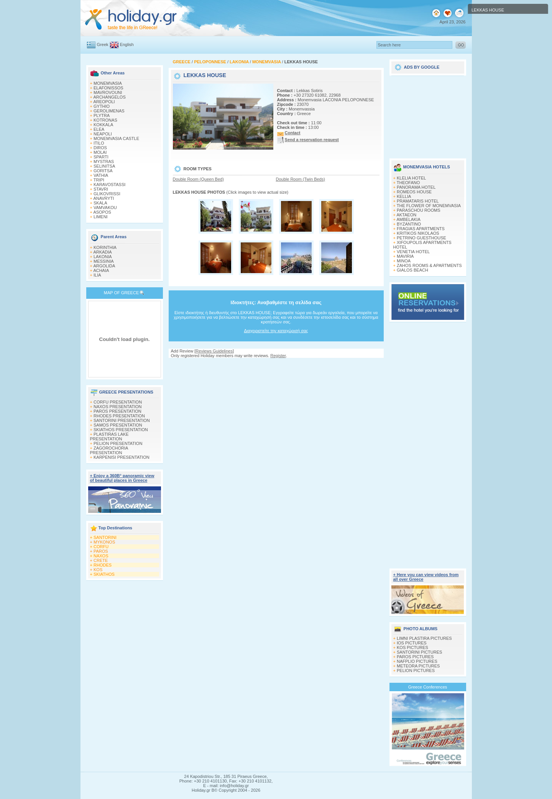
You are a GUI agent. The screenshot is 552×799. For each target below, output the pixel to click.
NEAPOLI (103, 134)
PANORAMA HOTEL (416, 187)
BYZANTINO (409, 224)
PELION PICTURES (416, 670)
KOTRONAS (105, 120)
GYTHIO (102, 106)
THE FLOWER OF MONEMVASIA (429, 205)
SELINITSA (104, 166)
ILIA (97, 275)
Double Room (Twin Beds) (300, 179)
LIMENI (101, 216)
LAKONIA (103, 256)
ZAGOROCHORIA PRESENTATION (109, 450)
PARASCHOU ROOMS (418, 210)
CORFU (101, 546)
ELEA (99, 129)
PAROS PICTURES (415, 656)
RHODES (103, 565)
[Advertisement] (276, 365)
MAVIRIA (405, 256)
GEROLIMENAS (109, 111)
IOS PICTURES (412, 643)
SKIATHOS (104, 574)
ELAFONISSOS (108, 88)
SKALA (100, 203)
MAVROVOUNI (108, 92)
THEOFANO (408, 182)
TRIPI (99, 180)
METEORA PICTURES (418, 666)
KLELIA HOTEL (411, 178)
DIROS (100, 147)
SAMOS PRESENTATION (118, 425)
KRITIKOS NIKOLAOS (418, 233)
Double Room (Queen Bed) (198, 179)
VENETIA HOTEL (413, 251)
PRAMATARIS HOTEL (418, 201)
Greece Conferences (427, 687)
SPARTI (101, 157)
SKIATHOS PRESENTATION (121, 429)
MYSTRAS (104, 161)
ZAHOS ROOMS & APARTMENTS (429, 265)
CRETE (101, 560)
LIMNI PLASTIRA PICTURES (424, 638)
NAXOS (101, 556)
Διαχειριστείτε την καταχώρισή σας (276, 330)
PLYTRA (102, 115)
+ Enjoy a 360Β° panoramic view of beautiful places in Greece (122, 478)
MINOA (404, 261)
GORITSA (103, 170)
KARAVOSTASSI (109, 184)
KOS (98, 569)
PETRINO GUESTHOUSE (421, 238)
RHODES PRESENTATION (119, 416)
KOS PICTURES (412, 647)
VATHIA (101, 175)
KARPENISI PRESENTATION (122, 457)
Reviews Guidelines (214, 351)
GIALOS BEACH (412, 270)
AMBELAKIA (408, 219)
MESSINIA (104, 261)
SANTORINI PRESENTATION (122, 420)
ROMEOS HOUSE (414, 191)
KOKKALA (103, 124)
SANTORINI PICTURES (419, 652)
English (127, 44)
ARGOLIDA (104, 266)
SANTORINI (105, 537)
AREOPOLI (104, 101)
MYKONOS (104, 542)
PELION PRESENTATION (118, 443)
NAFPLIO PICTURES (417, 661)
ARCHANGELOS (109, 97)
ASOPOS (102, 212)
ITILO (99, 143)
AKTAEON (406, 215)
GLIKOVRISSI (107, 193)
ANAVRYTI (103, 198)
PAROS (101, 551)
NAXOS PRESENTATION (118, 406)
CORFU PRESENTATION (118, 402)
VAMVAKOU (105, 207)
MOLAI (100, 152)
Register (278, 355)
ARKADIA (102, 252)
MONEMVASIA (108, 83)
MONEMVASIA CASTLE (116, 138)
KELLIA (404, 196)
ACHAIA (101, 270)
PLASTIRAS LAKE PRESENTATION (109, 436)
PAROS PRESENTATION (117, 411)
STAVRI (101, 189)
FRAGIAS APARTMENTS (421, 228)
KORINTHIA (105, 247)
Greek (102, 44)
